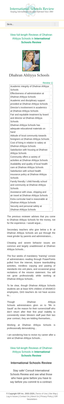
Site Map (53, 393)
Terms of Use (41, 393)
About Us (35, 396)
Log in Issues (12, 396)
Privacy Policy (46, 396)
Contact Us (24, 396)
